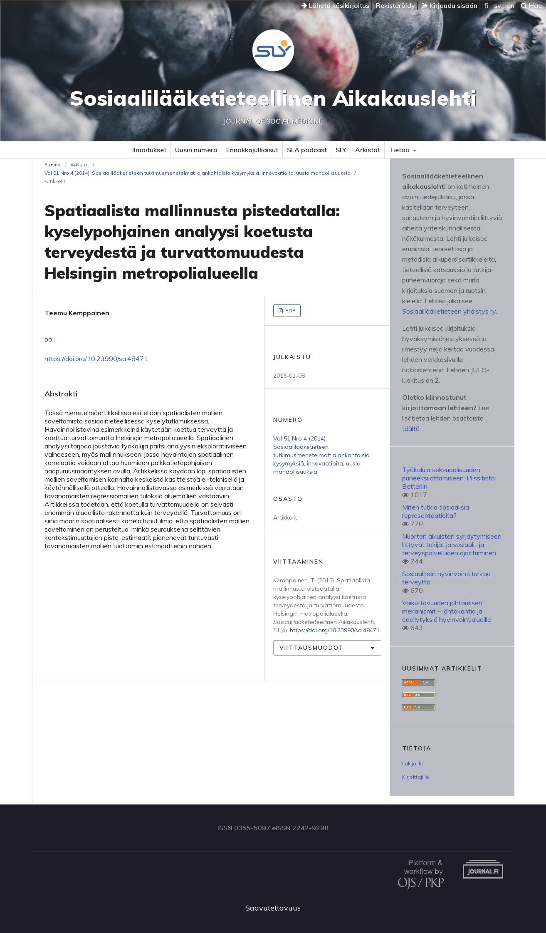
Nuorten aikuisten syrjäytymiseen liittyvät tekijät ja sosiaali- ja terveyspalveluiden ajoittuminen (452, 544)
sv (497, 5)
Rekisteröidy (395, 5)
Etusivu (53, 164)
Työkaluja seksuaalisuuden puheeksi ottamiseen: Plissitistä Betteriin (448, 477)
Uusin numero (196, 150)
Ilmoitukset (149, 150)
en (510, 5)
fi (486, 5)
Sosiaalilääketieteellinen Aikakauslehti (273, 98)
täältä (411, 428)
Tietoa (400, 150)
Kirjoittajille (415, 777)
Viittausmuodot (311, 647)
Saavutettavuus (273, 908)
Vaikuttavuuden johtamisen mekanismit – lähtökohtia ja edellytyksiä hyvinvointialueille (446, 611)
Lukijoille (412, 763)
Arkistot (367, 150)
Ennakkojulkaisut (252, 150)
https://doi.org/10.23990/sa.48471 (96, 358)
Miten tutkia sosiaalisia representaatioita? (435, 511)
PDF (289, 310)
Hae (531, 5)
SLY (341, 150)
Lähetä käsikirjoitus (335, 5)
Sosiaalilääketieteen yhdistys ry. (449, 311)
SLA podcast (307, 150)
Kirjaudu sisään (449, 5)
